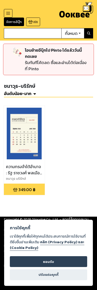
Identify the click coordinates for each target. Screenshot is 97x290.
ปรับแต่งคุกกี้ (48, 274)
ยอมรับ (48, 261)
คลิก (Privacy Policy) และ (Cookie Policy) (47, 244)
